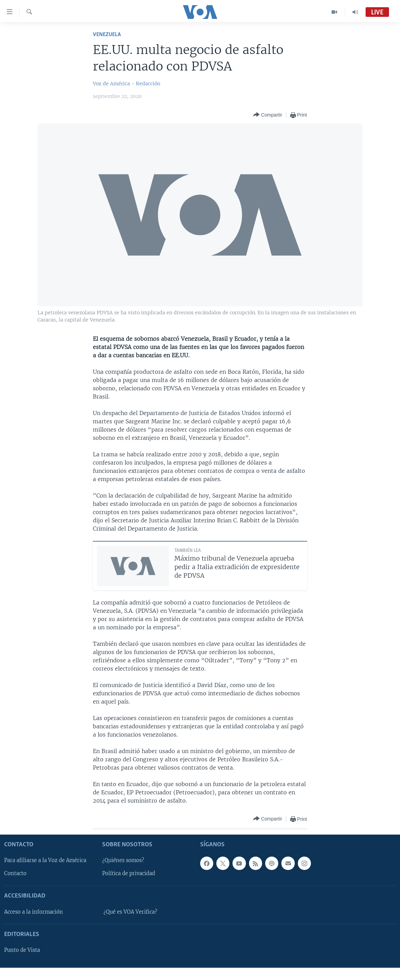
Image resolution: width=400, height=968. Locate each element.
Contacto (15, 874)
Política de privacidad (128, 874)
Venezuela (107, 34)
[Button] (267, 115)
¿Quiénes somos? (123, 861)
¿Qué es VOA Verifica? (130, 912)
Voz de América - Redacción (126, 83)
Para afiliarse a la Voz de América (45, 861)
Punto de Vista (22, 950)
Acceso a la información (33, 912)
